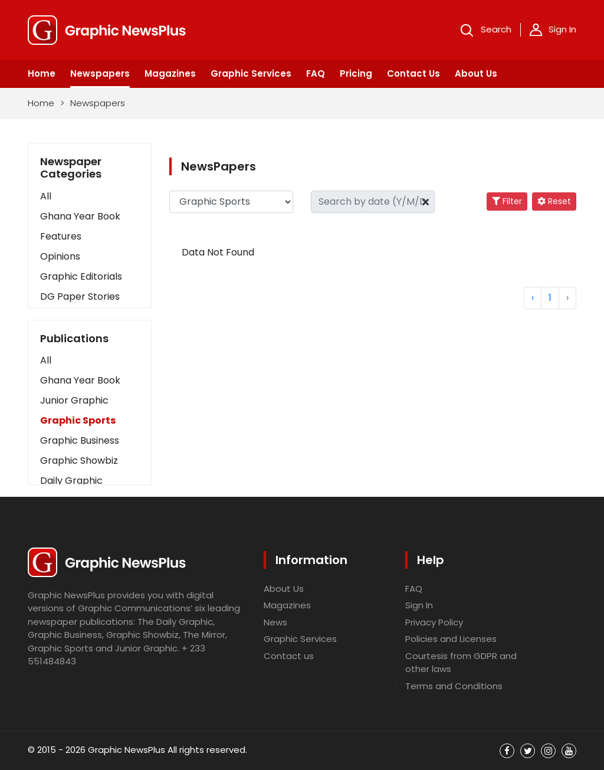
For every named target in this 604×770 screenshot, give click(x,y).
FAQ (315, 73)
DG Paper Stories (80, 296)
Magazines (170, 73)
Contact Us (413, 73)
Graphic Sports (78, 420)
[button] (89, 360)
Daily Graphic (71, 480)
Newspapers (100, 73)
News (275, 622)
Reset (554, 201)
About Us (476, 73)
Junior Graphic (74, 400)
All (45, 196)
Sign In (553, 29)
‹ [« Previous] (532, 297)
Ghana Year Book (80, 216)
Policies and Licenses (451, 639)
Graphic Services (251, 73)
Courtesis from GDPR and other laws (461, 663)
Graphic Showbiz (79, 460)
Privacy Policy (434, 622)
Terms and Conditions (454, 686)
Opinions (60, 256)
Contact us (289, 656)
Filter (507, 201)
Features (60, 236)
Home (41, 73)
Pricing (356, 73)
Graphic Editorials (81, 276)
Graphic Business (79, 440)
